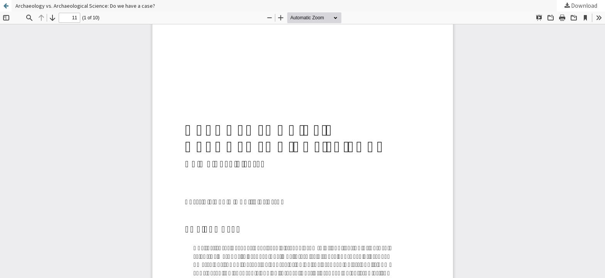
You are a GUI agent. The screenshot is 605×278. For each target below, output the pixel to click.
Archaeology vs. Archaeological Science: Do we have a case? (85, 5)
